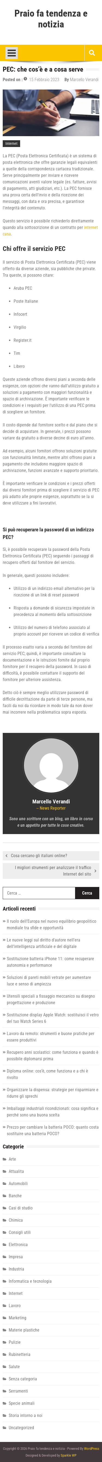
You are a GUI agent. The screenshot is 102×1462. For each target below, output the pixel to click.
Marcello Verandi (84, 79)
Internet (11, 143)
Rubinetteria (19, 1354)
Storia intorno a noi (25, 1415)
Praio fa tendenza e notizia (51, 19)
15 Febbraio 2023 (44, 79)
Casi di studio (21, 1208)
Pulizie (15, 1342)
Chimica (16, 1220)
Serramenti (18, 1391)
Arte (12, 1159)
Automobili (18, 1183)
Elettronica (18, 1244)
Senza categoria (23, 1378)
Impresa (16, 1256)
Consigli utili (20, 1232)
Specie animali (22, 1403)
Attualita (16, 1171)
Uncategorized (21, 1427)
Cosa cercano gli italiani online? (39, 855)
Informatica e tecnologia (30, 1281)
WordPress (91, 1449)
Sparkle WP (68, 1455)
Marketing (17, 1317)
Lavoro (15, 1305)
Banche (15, 1195)
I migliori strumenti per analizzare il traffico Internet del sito (53, 871)
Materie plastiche (24, 1330)
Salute (14, 1366)
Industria (16, 1269)
